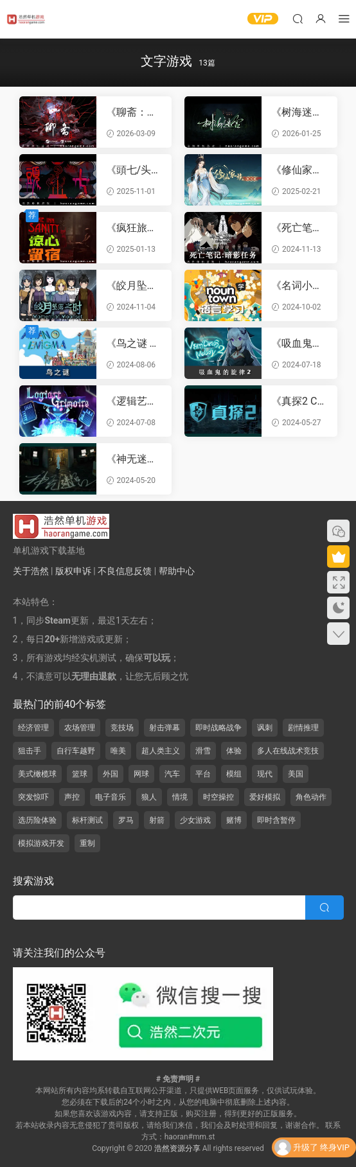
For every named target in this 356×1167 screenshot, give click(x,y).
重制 (87, 843)
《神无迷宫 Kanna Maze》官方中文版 (131, 459)
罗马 (126, 820)
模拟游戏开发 (41, 843)
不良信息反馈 (125, 571)
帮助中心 (177, 571)
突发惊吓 (33, 797)
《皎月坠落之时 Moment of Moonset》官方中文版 (133, 285)
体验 (234, 750)
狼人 (149, 797)
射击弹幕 (164, 727)
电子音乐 (110, 797)
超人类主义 (160, 750)
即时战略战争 (218, 727)
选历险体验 (37, 820)
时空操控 (218, 797)
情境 (180, 797)
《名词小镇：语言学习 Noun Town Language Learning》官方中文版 (298, 285)
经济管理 (33, 727)
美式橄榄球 (37, 773)
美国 (295, 773)
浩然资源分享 (177, 1148)
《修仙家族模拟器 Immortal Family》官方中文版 (298, 170)
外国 (110, 773)
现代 (264, 773)
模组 (234, 773)
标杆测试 (87, 820)
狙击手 (29, 750)
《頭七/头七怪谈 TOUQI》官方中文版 (134, 170)
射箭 (157, 820)
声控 (72, 797)
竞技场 (122, 727)
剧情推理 (303, 727)
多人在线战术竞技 (288, 750)
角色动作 (311, 797)
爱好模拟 (264, 797)
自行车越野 (76, 750)
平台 (203, 773)
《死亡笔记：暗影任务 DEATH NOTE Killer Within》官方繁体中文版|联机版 (299, 228)
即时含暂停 (276, 820)
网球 (141, 773)
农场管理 (79, 727)
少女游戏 (195, 820)
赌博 (234, 820)
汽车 (172, 773)
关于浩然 (31, 571)
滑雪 (203, 750)
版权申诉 (73, 571)
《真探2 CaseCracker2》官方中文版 (297, 401)
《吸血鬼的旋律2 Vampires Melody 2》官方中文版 (299, 343)
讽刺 (264, 727)
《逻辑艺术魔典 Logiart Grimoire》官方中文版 (133, 401)
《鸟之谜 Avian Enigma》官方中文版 (133, 343)
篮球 (79, 773)
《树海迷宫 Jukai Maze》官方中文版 (297, 112)
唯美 (118, 750)
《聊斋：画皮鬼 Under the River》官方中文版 (134, 112)
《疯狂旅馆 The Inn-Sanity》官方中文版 (133, 228)
